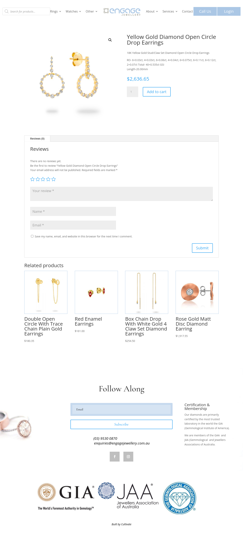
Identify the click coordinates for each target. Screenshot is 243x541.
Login (229, 11)
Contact (187, 11)
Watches (72, 11)
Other (90, 11)
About (150, 11)
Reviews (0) (37, 138)
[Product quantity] (132, 91)
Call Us (205, 11)
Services (168, 11)
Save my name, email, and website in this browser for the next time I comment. (84, 236)
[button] (110, 40)
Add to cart (156, 91)
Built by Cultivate (121, 524)
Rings (54, 11)
